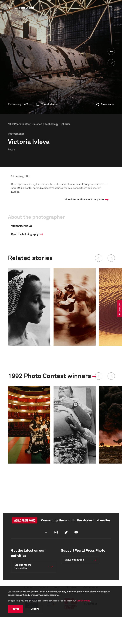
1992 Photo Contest (24, 8)
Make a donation (74, 560)
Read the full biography (24, 234)
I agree (15, 609)
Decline (35, 609)
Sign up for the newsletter (23, 567)
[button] (98, 258)
